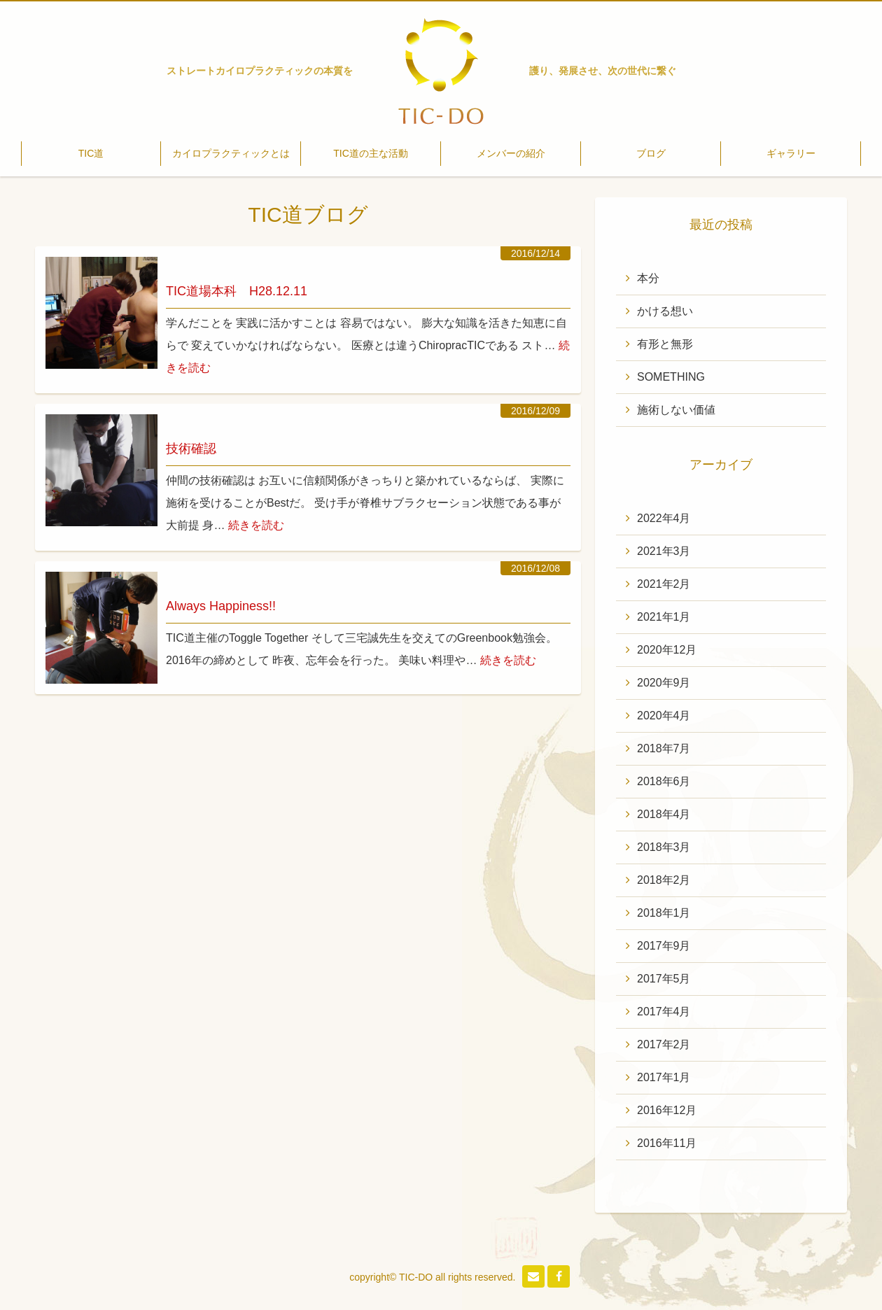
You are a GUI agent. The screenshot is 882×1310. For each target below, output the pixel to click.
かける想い (665, 311)
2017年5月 (664, 979)
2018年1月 (664, 913)
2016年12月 (666, 1110)
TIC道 (91, 153)
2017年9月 (664, 946)
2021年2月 (664, 584)
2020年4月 (664, 715)
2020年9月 (664, 683)
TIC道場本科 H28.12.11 (236, 291)
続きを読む (256, 525)
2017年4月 (664, 1011)
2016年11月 (666, 1143)
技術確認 (191, 449)
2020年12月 (666, 650)
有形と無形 (665, 344)
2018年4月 (664, 814)
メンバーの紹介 (511, 153)
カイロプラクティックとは (231, 153)
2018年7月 (664, 748)
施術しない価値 (676, 410)
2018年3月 (664, 847)
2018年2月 (664, 880)
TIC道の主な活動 (370, 153)
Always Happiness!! (221, 606)
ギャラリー (791, 153)
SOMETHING (671, 377)
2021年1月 (664, 617)
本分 (648, 278)
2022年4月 (664, 518)
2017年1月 (664, 1077)
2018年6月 (664, 781)
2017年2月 (664, 1044)
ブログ (651, 153)
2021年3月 (664, 551)
